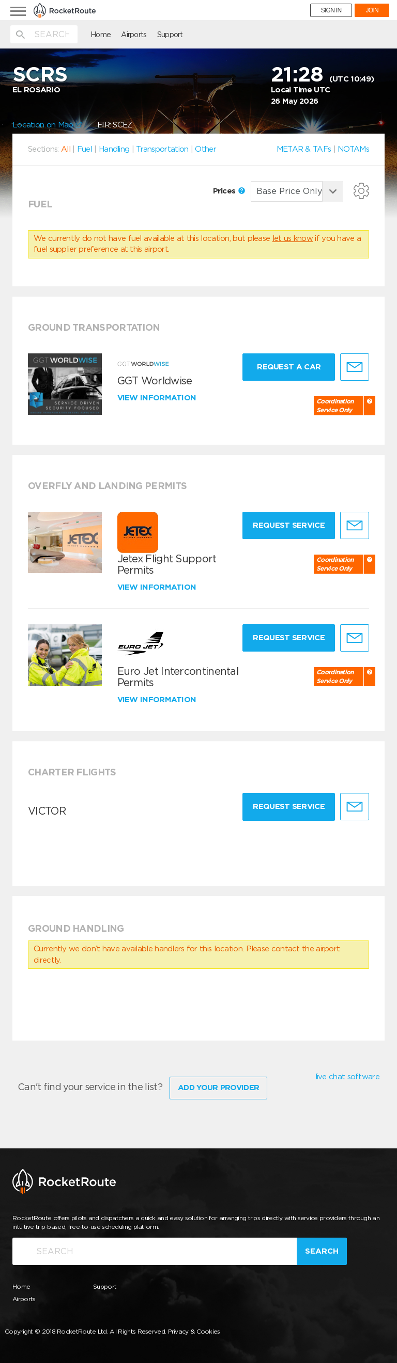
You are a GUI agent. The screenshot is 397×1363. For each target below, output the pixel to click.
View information (157, 397)
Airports (133, 34)
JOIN (371, 10)
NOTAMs (353, 149)
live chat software (347, 1076)
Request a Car (288, 366)
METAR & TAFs (304, 149)
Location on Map (47, 124)
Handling (114, 149)
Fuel (84, 149)
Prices (229, 191)
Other (205, 149)
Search (322, 1251)
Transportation (162, 149)
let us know (292, 238)
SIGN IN (331, 10)
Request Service (289, 525)
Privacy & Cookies (194, 1331)
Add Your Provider (218, 1087)
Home (100, 34)
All (65, 149)
